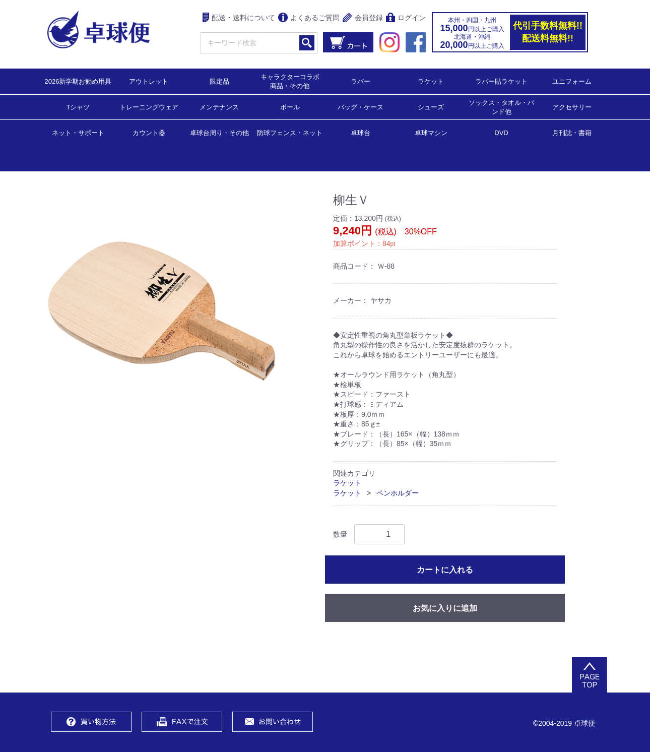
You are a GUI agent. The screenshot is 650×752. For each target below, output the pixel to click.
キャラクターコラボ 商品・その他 (293, 81)
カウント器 (149, 132)
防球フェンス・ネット (289, 132)
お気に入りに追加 (445, 607)
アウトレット (148, 81)
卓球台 (360, 132)
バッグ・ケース (360, 106)
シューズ (431, 106)
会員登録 (363, 18)
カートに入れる (445, 569)
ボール (290, 106)
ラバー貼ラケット (501, 81)
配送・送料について (239, 18)
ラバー (360, 81)
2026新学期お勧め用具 (78, 81)
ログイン (406, 18)
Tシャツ (78, 106)
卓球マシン (431, 132)
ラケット (431, 81)
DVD (501, 133)
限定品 (219, 81)
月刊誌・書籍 (572, 132)
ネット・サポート (78, 132)
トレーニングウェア (148, 106)
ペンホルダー (397, 493)
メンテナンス (219, 106)
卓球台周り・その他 (219, 132)
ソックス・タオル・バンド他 (501, 106)
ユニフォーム (572, 81)
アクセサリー (572, 106)
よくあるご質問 (309, 18)
